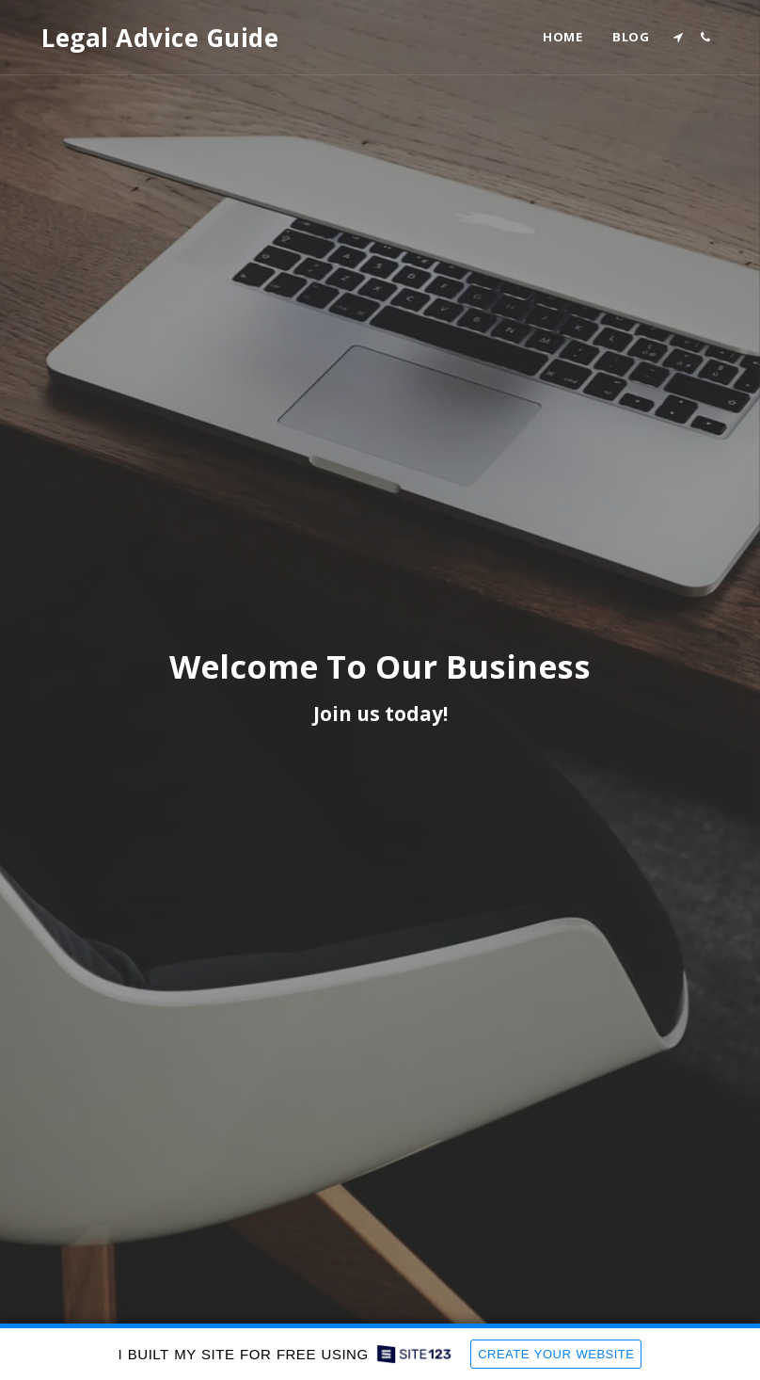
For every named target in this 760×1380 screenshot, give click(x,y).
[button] (677, 37)
